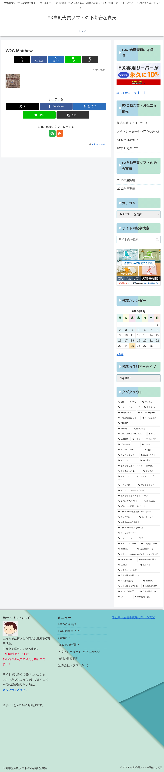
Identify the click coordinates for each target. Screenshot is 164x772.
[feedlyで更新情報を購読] (52, 133)
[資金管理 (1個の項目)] (151, 471)
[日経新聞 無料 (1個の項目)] (150, 586)
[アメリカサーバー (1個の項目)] (138, 533)
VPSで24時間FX (127, 139)
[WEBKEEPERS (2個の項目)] (130, 450)
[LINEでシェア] (73, 59)
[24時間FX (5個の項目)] (138, 423)
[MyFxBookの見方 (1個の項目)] (148, 559)
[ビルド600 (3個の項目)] (128, 444)
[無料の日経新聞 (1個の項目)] (127, 591)
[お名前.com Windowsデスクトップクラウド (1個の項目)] (138, 554)
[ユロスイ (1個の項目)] (149, 565)
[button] (90, 59)
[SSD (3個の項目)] (153, 434)
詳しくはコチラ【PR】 (131, 92)
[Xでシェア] (22, 59)
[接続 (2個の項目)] (152, 450)
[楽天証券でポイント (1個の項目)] (129, 501)
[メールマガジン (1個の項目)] (129, 581)
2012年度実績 (126, 188)
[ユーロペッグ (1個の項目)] (149, 517)
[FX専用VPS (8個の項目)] (126, 412)
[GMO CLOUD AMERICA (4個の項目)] (132, 434)
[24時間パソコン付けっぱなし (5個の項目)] (138, 428)
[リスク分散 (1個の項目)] (126, 485)
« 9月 (120, 354)
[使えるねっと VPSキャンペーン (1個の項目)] (138, 495)
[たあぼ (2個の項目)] (150, 444)
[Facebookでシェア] (39, 59)
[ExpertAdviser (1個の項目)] (127, 559)
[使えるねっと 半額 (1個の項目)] (138, 570)
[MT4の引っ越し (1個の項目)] (147, 597)
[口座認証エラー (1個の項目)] (150, 543)
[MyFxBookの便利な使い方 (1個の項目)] (138, 527)
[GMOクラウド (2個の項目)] (150, 455)
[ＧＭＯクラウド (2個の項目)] (128, 455)
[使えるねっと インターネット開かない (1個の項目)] (138, 466)
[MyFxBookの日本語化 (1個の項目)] (138, 522)
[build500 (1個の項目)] (126, 549)
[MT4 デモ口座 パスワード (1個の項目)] (138, 506)
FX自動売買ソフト (129, 148)
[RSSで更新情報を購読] (60, 133)
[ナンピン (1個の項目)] (127, 460)
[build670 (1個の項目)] (151, 581)
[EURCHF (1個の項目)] (127, 565)
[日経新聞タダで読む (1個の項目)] (129, 586)
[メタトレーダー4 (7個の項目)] (148, 412)
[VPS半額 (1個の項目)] (149, 460)
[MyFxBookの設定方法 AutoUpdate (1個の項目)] (138, 511)
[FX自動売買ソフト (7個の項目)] (128, 418)
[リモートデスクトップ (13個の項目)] (129, 407)
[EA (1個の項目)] (125, 597)
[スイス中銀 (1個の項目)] (127, 517)
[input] (139, 239)
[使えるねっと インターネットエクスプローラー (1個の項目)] (138, 478)
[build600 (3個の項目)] (123, 439)
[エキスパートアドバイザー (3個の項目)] (145, 439)
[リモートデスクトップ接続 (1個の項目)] (138, 538)
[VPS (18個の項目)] (134, 402)
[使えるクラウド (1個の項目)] (148, 485)
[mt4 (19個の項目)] (122, 402)
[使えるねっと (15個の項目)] (150, 402)
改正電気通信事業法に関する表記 (133, 617)
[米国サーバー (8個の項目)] (151, 407)
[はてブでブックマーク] (56, 59)
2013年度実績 (126, 180)
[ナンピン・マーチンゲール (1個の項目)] (138, 490)
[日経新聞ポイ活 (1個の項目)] (148, 549)
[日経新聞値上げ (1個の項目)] (149, 591)
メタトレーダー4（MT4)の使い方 (138, 131)
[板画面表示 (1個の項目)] (151, 501)
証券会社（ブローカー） (133, 123)
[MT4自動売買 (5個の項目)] (150, 418)
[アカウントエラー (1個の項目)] (128, 543)
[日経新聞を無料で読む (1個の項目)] (138, 575)
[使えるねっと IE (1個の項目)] (129, 471)
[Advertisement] (27, 733)
